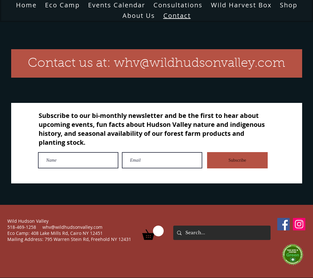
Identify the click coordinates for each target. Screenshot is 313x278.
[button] (139, 15)
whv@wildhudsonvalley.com (72, 227)
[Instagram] (299, 224)
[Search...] (221, 233)
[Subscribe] (237, 160)
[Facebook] (283, 224)
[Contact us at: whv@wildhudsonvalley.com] (156, 63)
